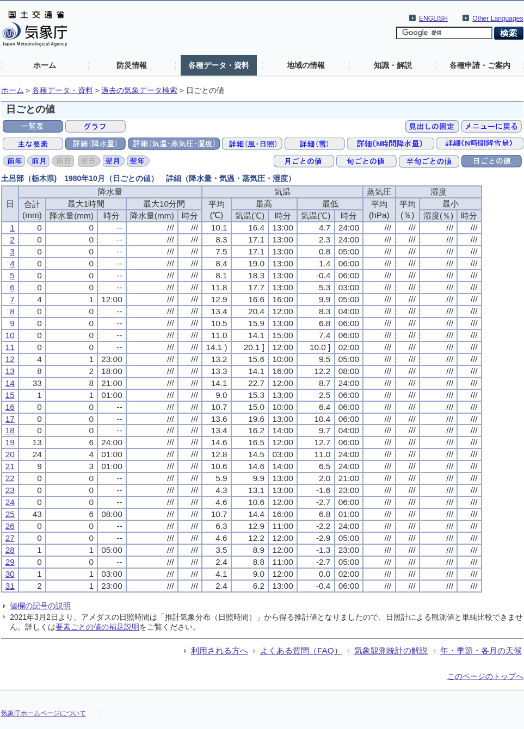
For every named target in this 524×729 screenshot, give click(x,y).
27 (10, 538)
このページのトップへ (485, 676)
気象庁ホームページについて (43, 713)
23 (10, 490)
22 (10, 478)
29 (10, 561)
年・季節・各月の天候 (481, 650)
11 (10, 347)
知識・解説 (393, 65)
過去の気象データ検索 (139, 90)
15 (10, 395)
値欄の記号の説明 (40, 605)
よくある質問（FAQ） (301, 650)
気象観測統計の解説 (391, 650)
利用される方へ (219, 650)
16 (10, 407)
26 (10, 526)
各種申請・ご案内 (479, 65)
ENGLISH (433, 18)
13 (10, 371)
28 (10, 549)
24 (10, 502)
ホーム (44, 65)
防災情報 (131, 65)
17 (10, 418)
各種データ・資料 (218, 65)
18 (10, 430)
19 (10, 442)
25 (10, 514)
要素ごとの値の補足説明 (97, 626)
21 (10, 466)
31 (10, 585)
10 (10, 335)
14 (10, 383)
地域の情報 (306, 65)
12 (10, 359)
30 (10, 573)
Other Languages (497, 18)
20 (10, 454)
